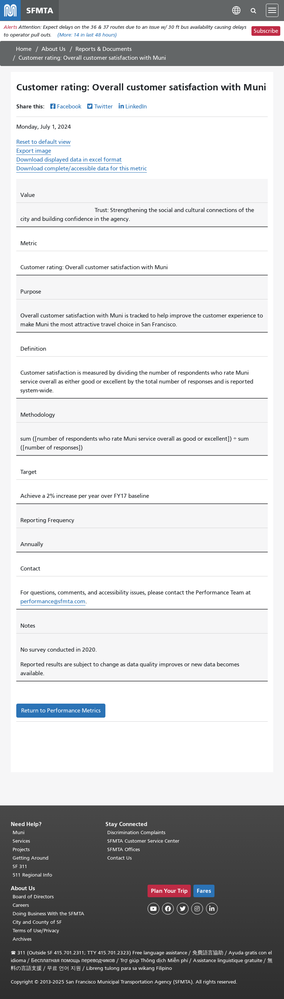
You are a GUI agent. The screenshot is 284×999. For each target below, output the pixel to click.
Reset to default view (43, 142)
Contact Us (119, 858)
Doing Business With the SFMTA (48, 913)
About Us (53, 49)
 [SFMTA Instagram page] (197, 909)
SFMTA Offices (123, 849)
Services (21, 841)
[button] (236, 10)
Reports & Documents (103, 49)
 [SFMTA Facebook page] (168, 909)
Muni (18, 832)
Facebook (69, 106)
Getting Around (30, 858)
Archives (22, 939)
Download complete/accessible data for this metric (81, 168)
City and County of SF (37, 922)
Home (23, 49)
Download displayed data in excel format (69, 159)
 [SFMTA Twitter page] (183, 909)
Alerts (10, 27)
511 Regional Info (32, 875)
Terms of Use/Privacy (36, 930)
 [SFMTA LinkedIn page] (211, 909)
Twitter (103, 106)
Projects (21, 849)
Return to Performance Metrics (61, 710)
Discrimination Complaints (136, 832)
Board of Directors (33, 897)
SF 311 (20, 866)
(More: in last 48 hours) (87, 35)
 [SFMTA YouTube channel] (153, 909)
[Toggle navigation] (272, 10)
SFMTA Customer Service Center (143, 841)
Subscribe (266, 31)
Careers (21, 905)
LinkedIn (136, 106)
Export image (33, 151)
